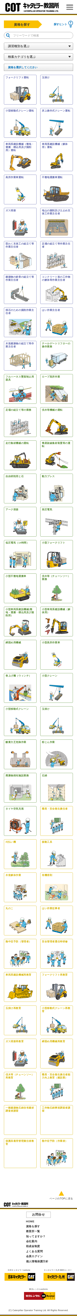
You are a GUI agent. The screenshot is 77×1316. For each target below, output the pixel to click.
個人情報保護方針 (37, 1261)
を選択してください (22, 67)
